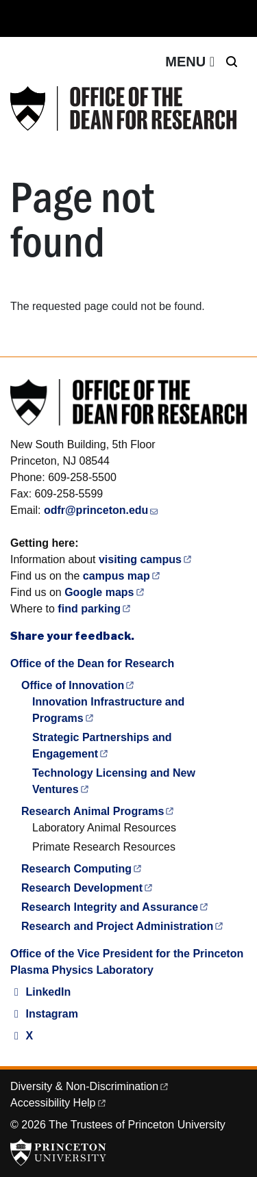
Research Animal (98, 811)
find (95, 609)
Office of (78, 685)
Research (82, 869)
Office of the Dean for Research (92, 663)
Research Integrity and (115, 907)
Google (104, 592)
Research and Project (123, 926)
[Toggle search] (231, 61)
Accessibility (59, 1103)
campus (122, 576)
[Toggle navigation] (190, 62)
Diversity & (90, 1086)
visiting (146, 559)
